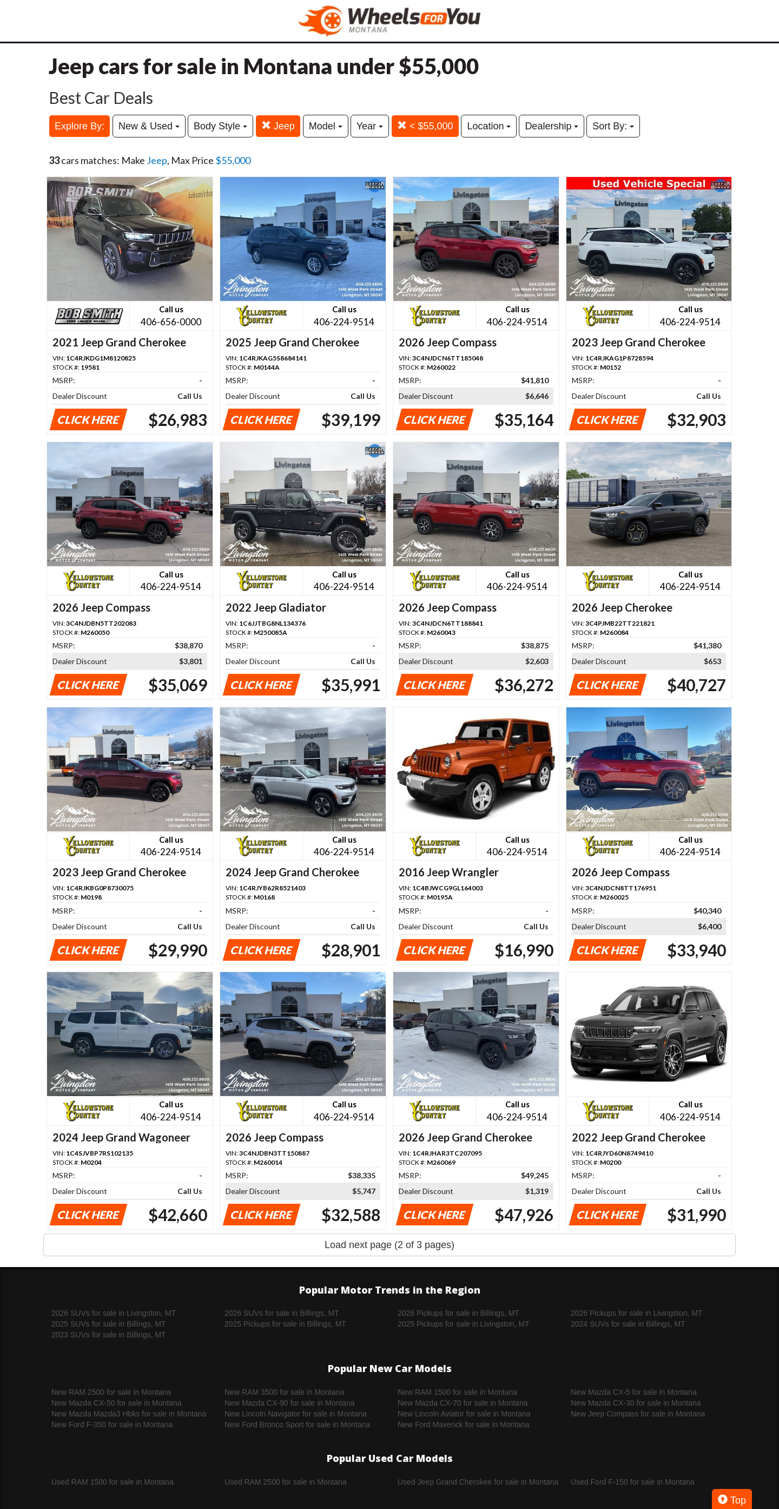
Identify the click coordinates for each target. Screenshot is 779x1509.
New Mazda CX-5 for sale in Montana (634, 1392)
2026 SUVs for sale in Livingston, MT (113, 1313)
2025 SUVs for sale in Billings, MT (108, 1324)
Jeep (278, 126)
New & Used (149, 126)
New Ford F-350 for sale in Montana (112, 1424)
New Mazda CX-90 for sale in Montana (289, 1403)
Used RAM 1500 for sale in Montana (112, 1482)
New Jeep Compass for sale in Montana (638, 1413)
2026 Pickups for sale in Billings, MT (458, 1313)
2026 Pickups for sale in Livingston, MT (637, 1313)
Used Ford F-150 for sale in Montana (633, 1482)
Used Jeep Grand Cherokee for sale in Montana (478, 1482)
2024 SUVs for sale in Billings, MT (628, 1324)
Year (370, 126)
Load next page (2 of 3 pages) (389, 1244)
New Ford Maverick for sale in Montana (464, 1424)
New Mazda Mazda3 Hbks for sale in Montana (128, 1413)
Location (489, 126)
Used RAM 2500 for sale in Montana (286, 1482)
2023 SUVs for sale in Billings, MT (108, 1334)
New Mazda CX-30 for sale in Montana (636, 1403)
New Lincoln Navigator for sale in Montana (296, 1413)
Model (325, 126)
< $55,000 (425, 126)
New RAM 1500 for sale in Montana (457, 1392)
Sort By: (613, 126)
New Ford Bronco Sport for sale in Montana (297, 1424)
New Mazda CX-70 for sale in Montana (462, 1403)
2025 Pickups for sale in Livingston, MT (464, 1324)
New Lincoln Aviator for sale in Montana (464, 1413)
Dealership (551, 126)
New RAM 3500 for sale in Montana (284, 1392)
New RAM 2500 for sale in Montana (111, 1392)
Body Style (220, 126)
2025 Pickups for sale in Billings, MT (285, 1324)
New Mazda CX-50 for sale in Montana (116, 1403)
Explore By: (79, 126)
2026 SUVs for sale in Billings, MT (282, 1313)
